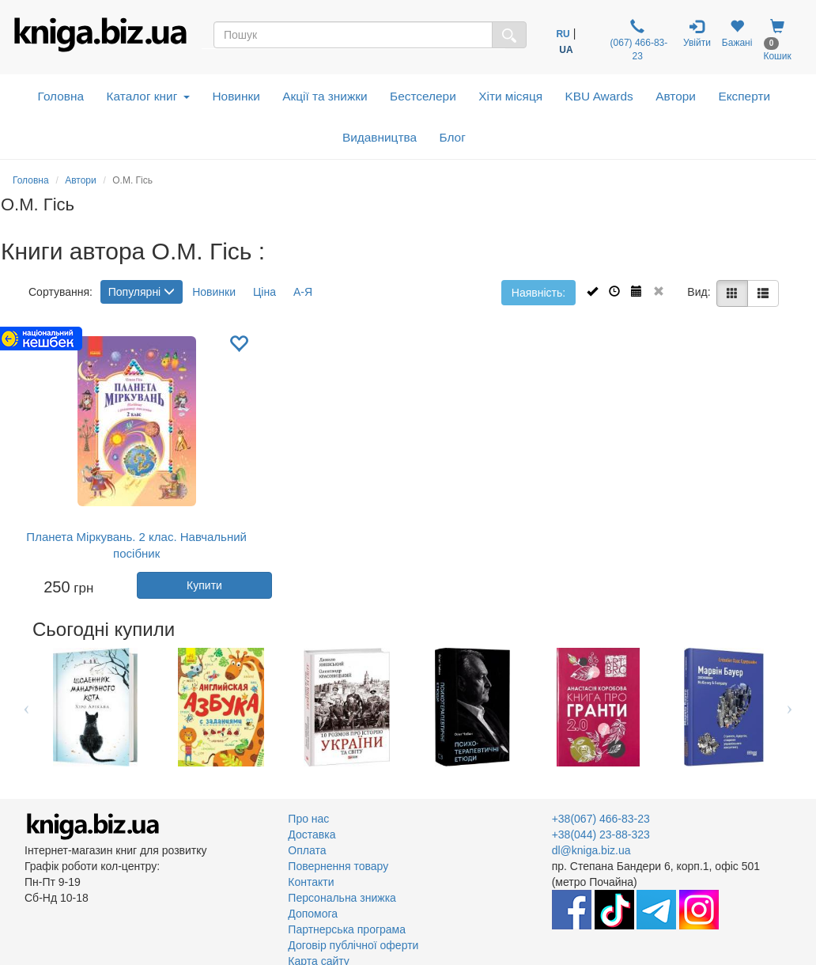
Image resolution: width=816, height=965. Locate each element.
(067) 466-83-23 (637, 40)
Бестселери (423, 96)
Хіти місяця (510, 96)
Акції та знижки (324, 96)
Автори (675, 96)
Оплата (307, 850)
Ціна (264, 292)
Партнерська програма (347, 929)
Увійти (697, 33)
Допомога (313, 913)
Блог (453, 137)
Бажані (737, 33)
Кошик (777, 40)
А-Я (302, 292)
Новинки (235, 96)
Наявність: (538, 292)
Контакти (311, 882)
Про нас (308, 818)
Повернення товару (338, 866)
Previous (26, 707)
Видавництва (379, 137)
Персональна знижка (342, 897)
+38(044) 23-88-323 (601, 834)
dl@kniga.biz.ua (591, 850)
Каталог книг (148, 96)
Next (789, 707)
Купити (204, 585)
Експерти (744, 96)
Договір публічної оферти (353, 945)
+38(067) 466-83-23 (601, 818)
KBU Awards (599, 96)
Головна (61, 96)
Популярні (141, 292)
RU (562, 34)
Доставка (311, 834)
